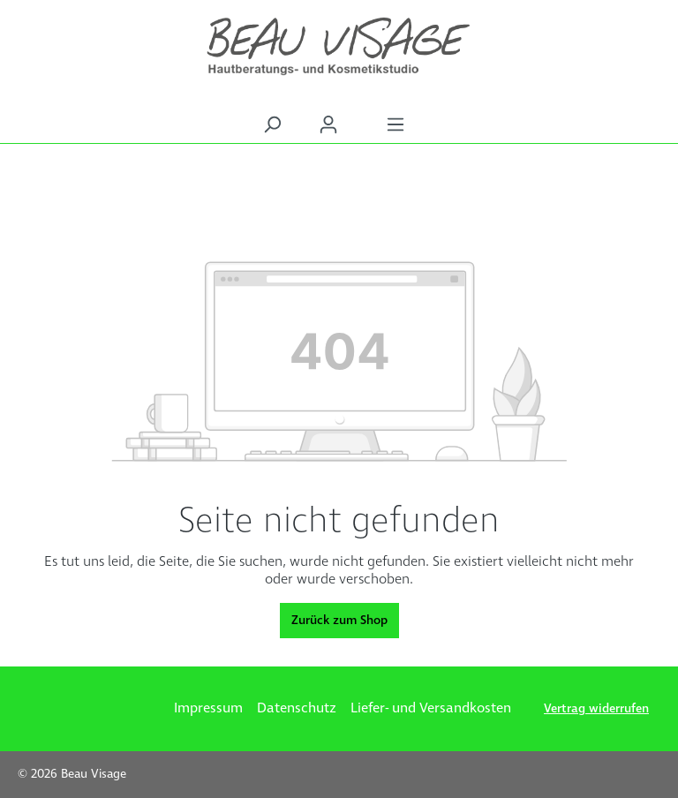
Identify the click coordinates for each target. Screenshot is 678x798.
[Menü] (395, 125)
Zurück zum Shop (339, 621)
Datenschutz (296, 708)
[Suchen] (272, 125)
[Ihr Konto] (328, 125)
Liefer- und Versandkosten (430, 708)
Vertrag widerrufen (596, 709)
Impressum (208, 708)
